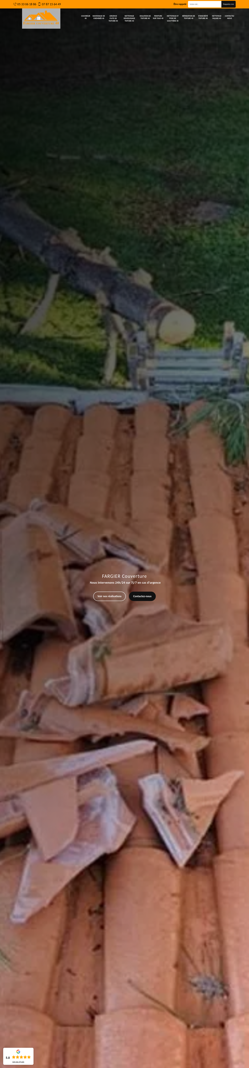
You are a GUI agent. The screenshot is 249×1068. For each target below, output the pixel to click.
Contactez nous (229, 17)
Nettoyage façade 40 (216, 17)
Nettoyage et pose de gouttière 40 (173, 18)
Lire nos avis (18, 1062)
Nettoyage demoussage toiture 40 (129, 18)
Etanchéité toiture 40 (203, 17)
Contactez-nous (142, 596)
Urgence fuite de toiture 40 (113, 18)
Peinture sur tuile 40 (158, 17)
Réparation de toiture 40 (188, 17)
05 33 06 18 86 (26, 4)
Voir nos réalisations (109, 596)
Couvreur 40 (85, 17)
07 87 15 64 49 (51, 4)
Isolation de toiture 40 (145, 17)
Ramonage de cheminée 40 (99, 17)
